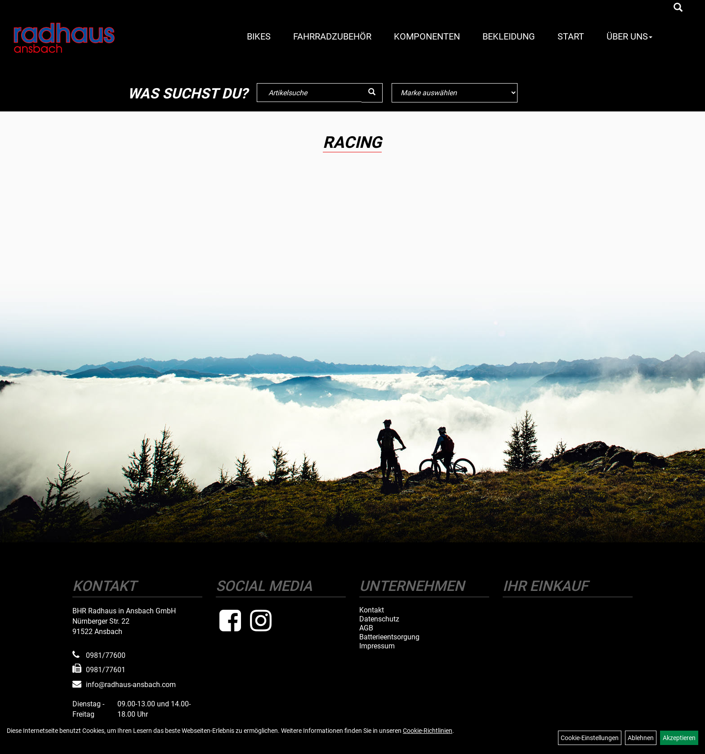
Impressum (377, 646)
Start (571, 36)
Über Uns (629, 36)
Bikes (259, 36)
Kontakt (371, 610)
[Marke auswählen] (455, 92)
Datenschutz (379, 619)
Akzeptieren (679, 737)
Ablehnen (641, 737)
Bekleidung (508, 36)
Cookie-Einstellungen (590, 737)
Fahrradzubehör (332, 36)
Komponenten (427, 36)
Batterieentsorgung (389, 637)
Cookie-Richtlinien (427, 730)
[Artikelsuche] (678, 8)
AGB (366, 628)
